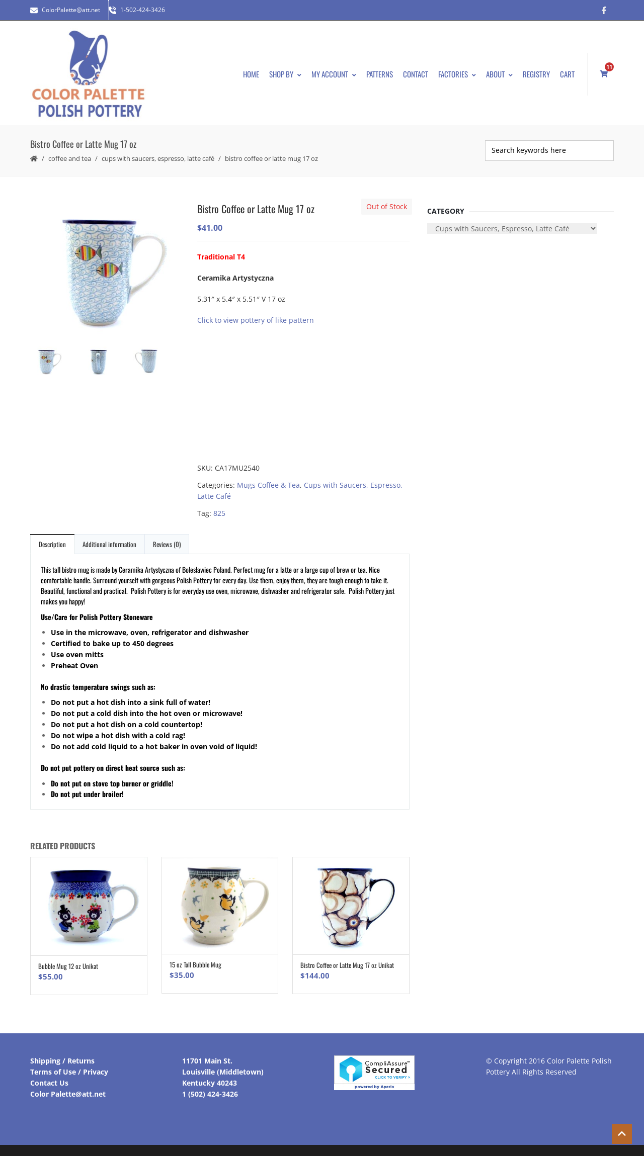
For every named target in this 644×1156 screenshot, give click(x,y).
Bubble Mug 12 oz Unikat (68, 961)
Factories (457, 71)
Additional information (109, 539)
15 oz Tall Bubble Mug (195, 960)
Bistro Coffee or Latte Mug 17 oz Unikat (347, 960)
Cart (567, 71)
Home (251, 71)
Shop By (285, 71)
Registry (536, 71)
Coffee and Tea (69, 153)
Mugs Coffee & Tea (268, 480)
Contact (415, 71)
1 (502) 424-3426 (210, 1089)
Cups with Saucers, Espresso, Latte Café (158, 153)
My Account (333, 71)
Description (52, 539)
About (499, 71)
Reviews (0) (167, 539)
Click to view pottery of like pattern (255, 315)
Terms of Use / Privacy (69, 1067)
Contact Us (49, 1078)
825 (219, 508)
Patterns (379, 71)
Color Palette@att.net (68, 1089)
